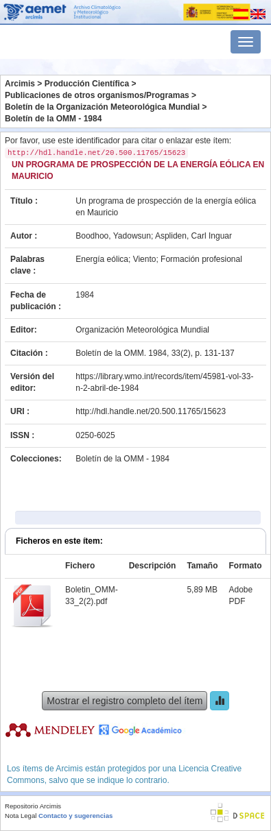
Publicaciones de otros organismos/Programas (97, 95)
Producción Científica (87, 83)
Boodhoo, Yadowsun (113, 236)
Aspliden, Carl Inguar (193, 236)
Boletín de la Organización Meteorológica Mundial (102, 107)
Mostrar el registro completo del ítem (124, 700)
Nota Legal (20, 815)
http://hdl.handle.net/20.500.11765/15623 (150, 411)
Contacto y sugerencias (75, 815)
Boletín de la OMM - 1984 (53, 118)
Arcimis (20, 83)
